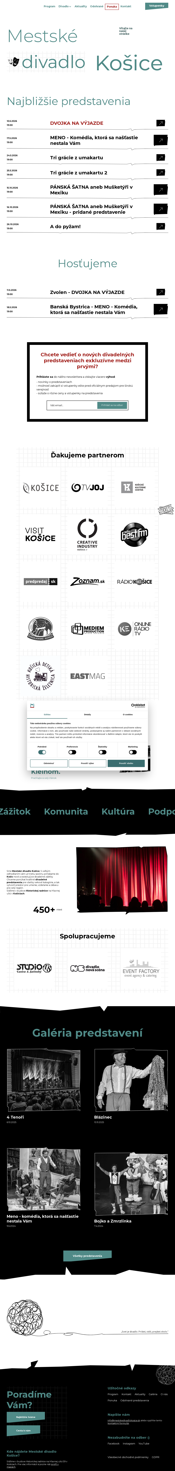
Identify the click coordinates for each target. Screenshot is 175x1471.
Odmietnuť (49, 763)
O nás (164, 1394)
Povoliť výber (87, 763)
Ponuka (112, 6)
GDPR (155, 1457)
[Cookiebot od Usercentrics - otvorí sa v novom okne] (133, 706)
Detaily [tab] (87, 714)
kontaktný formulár (118, 1423)
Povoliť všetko (126, 763)
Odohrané (96, 6)
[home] (21, 6)
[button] (64, 6)
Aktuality (81, 6)
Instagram (129, 1443)
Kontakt (125, 6)
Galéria (153, 1394)
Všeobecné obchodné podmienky (128, 1457)
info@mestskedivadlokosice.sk (124, 1420)
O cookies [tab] (128, 714)
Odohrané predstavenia (134, 1400)
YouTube (144, 1443)
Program (49, 6)
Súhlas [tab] (47, 714)
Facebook (113, 1443)
